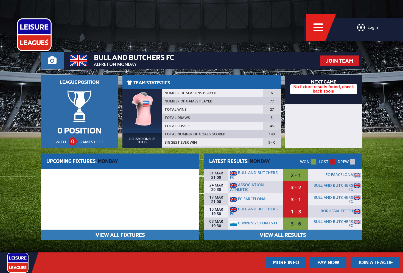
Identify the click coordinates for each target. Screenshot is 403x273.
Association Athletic (247, 187)
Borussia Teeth (337, 210)
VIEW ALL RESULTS (283, 235)
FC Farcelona (339, 174)
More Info (286, 262)
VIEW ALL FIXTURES (120, 235)
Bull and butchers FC (254, 175)
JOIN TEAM (339, 61)
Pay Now (328, 262)
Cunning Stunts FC (254, 222)
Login (366, 31)
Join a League (375, 262)
